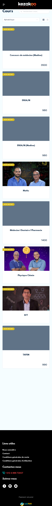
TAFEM (26, 355)
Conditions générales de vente (15, 457)
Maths (26, 191)
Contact (5, 454)
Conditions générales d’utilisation (17, 461)
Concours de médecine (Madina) (26, 55)
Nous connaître (9, 450)
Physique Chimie (26, 275)
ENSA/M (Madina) (26, 146)
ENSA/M (26, 100)
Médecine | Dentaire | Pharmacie (26, 230)
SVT (26, 315)
